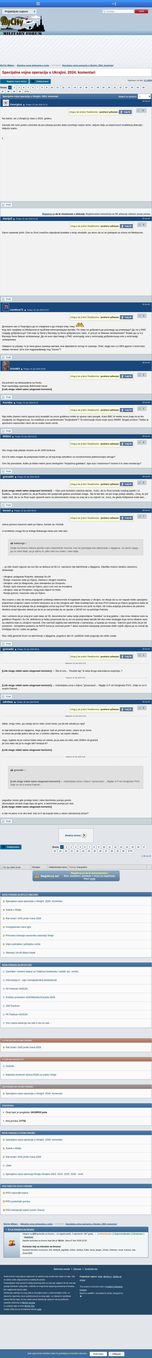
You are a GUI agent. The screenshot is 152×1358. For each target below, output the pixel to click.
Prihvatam (98, 1354)
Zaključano (42, 81)
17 (92, 87)
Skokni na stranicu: (127, 97)
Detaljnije (28, 1280)
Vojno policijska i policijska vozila (23, 987)
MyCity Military (7, 65)
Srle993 (15, 368)
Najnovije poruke (62, 1312)
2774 (26, 91)
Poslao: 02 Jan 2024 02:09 (34, 369)
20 (109, 87)
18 (98, 87)
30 (20, 91)
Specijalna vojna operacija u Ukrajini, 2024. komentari (87, 65)
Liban (9, 1208)
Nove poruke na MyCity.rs (17, 1008)
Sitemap (77, 1312)
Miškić (7, 436)
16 (86, 87)
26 (143, 87)
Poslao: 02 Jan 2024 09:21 (28, 649)
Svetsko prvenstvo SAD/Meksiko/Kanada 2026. (30, 1040)
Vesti (100, 1320)
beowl (7, 510)
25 (138, 87)
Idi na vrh (147, 856)
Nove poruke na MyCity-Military (20, 938)
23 (126, 87)
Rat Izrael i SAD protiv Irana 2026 (23, 961)
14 (75, 87)
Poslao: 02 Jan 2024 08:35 (28, 477)
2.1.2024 (148, 80)
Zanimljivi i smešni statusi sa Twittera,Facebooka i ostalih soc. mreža (42, 1014)
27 (2, 91)
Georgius (16, 104)
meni (38, 3)
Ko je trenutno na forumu (21, 1272)
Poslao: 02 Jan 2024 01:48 (27, 219)
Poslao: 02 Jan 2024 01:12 (37, 105)
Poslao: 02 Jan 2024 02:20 (27, 403)
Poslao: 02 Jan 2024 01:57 (38, 310)
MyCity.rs (107, 1320)
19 (103, 87)
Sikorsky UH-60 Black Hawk (20, 996)
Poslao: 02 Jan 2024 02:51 (26, 437)
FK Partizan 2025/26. (17, 1057)
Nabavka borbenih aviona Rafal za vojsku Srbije (31, 1118)
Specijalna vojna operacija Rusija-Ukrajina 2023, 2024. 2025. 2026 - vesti (44, 1217)
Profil (8, 205)
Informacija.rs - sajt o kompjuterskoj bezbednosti (31, 1023)
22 (120, 87)
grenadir (8, 476)
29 (14, 91)
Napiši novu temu (17, 81)
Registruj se (48, 214)
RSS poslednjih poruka (18, 1244)
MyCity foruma (28, 1346)
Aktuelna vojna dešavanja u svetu (33, 65)
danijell (7, 218)
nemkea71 (16, 309)
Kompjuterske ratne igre (18, 970)
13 (69, 87)
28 (8, 91)
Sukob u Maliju (13, 953)
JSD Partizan (13, 1049)
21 (115, 87)
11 (57, 87)
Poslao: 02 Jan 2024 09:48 (28, 702)
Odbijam (116, 1354)
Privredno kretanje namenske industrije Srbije (30, 978)
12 (63, 87)
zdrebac (8, 701)
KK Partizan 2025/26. (17, 1032)
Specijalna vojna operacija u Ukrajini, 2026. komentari (34, 944)
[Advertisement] (76, 50)
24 (132, 87)
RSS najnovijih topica (17, 1236)
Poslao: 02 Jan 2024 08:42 (25, 511)
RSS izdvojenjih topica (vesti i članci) (25, 1253)
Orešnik (10, 1109)
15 (80, 87)
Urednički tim (91, 1312)
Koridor (8, 402)
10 (52, 87)
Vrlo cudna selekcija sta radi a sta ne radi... (28, 1066)
